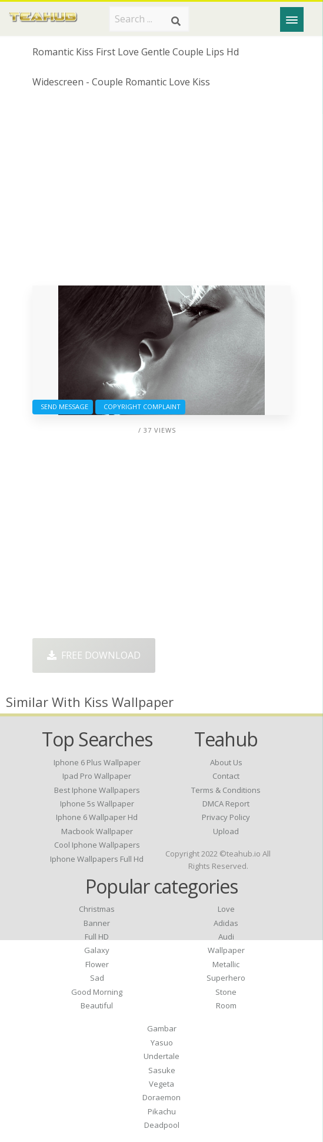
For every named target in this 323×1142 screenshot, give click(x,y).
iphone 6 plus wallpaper (97, 762)
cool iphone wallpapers (97, 844)
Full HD (97, 936)
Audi (226, 936)
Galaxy (96, 950)
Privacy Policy (226, 817)
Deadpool (161, 1125)
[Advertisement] (161, 191)
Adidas (226, 923)
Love (226, 909)
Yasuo (162, 1042)
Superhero (226, 977)
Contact (225, 776)
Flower (97, 964)
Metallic (225, 964)
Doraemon (161, 1097)
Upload (226, 831)
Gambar (162, 1028)
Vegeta (161, 1083)
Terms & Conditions (226, 790)
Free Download (94, 655)
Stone (226, 992)
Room (226, 1005)
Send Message (62, 406)
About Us (226, 762)
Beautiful (97, 1005)
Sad (97, 977)
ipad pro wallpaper (96, 776)
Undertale (161, 1056)
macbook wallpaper (97, 831)
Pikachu (162, 1111)
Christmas (97, 909)
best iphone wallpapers (97, 790)
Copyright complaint (140, 406)
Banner (97, 923)
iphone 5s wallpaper (97, 803)
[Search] (176, 21)
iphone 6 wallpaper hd (97, 817)
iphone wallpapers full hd (97, 859)
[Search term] (149, 19)
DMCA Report (225, 803)
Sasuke (161, 1070)
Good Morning (96, 992)
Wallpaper (226, 950)
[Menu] (292, 19)
